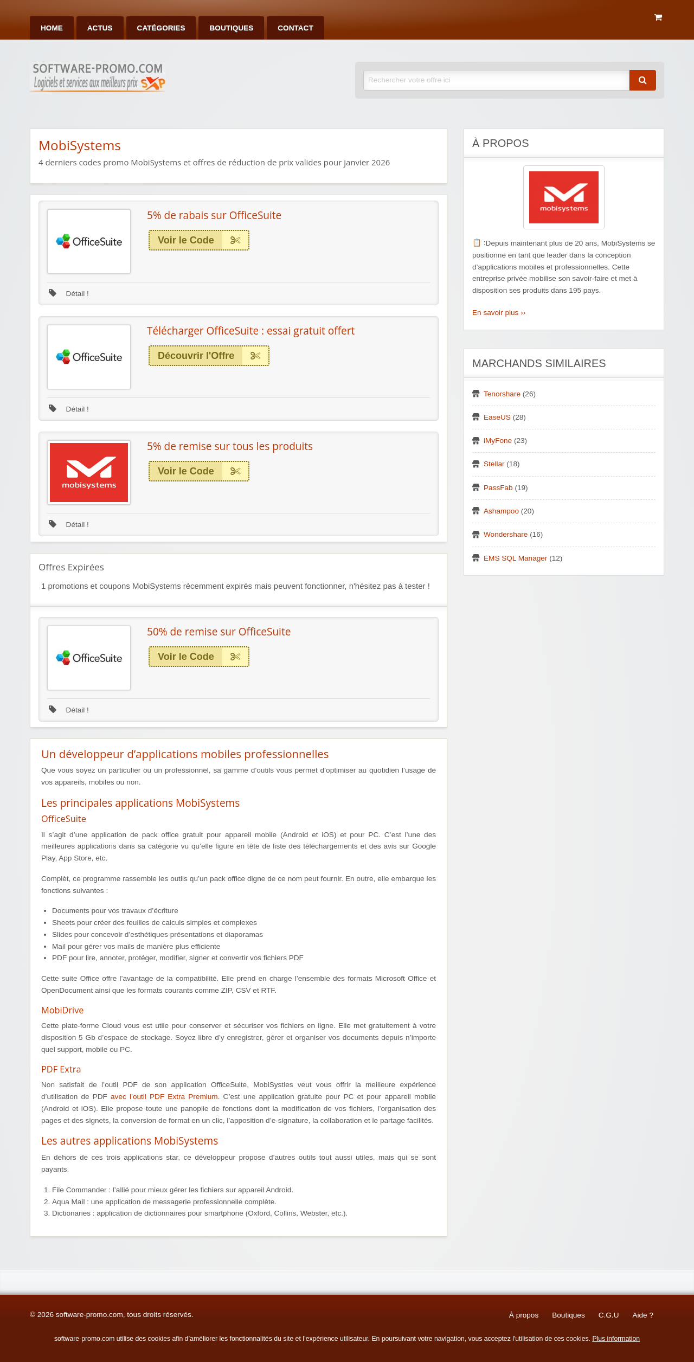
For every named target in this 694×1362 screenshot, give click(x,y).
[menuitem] (52, 28)
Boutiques (231, 28)
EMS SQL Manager (515, 558)
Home (52, 28)
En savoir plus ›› (498, 313)
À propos (523, 1315)
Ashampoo (501, 511)
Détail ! (69, 294)
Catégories (161, 28)
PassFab (498, 488)
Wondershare (506, 534)
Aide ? (642, 1315)
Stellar (494, 464)
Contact (295, 28)
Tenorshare (502, 394)
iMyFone (498, 440)
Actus (100, 28)
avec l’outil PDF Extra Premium (164, 1097)
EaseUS (497, 417)
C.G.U (609, 1315)
